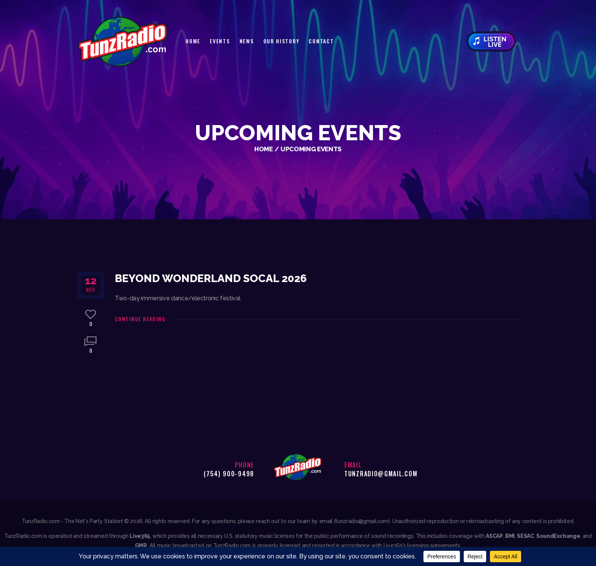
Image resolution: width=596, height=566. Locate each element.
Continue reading (140, 319)
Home (263, 149)
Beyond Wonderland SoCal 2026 (211, 278)
